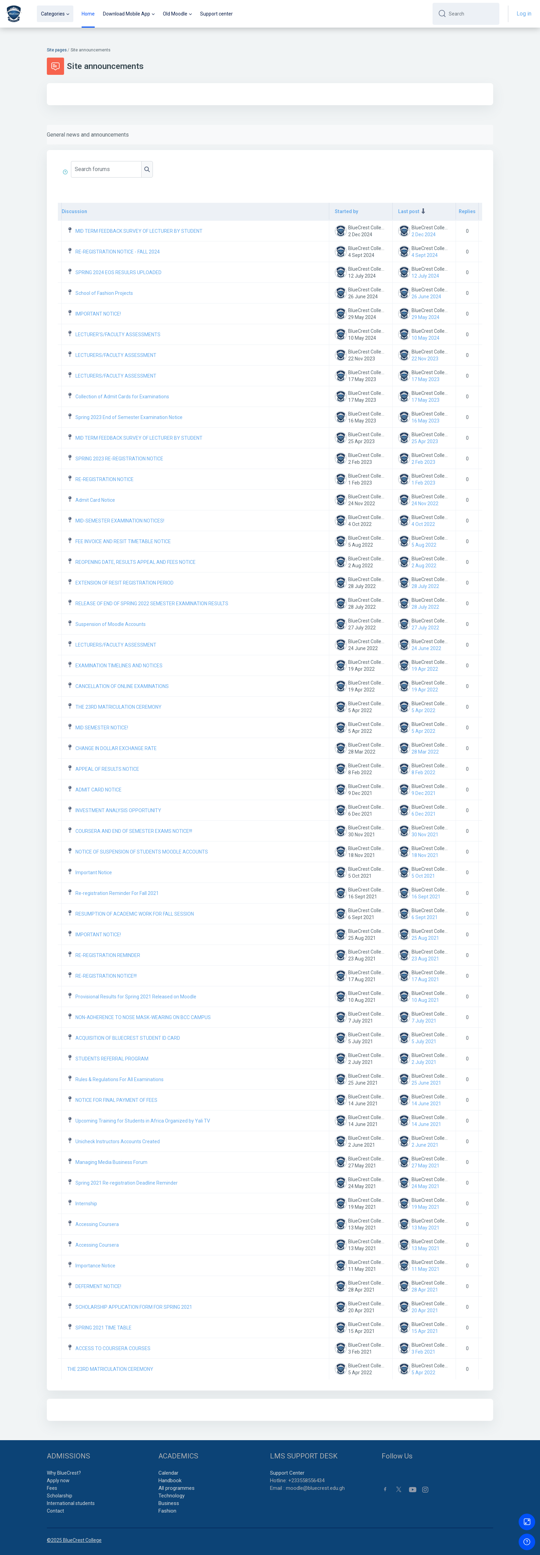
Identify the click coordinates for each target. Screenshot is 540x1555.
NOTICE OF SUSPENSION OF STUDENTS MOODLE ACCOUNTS (141, 852)
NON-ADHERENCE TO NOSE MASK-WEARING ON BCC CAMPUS (143, 1017)
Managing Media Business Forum (111, 1162)
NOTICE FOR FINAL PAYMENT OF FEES (116, 1100)
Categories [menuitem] (53, 14)
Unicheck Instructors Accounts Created (117, 1141)
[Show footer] (527, 1542)
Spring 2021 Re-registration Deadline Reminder (126, 1183)
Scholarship (59, 1495)
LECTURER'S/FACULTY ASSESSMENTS (117, 334)
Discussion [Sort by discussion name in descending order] (74, 211)
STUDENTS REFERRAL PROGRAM (111, 1058)
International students (71, 1503)
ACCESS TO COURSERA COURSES (112, 1348)
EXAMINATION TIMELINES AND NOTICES (119, 665)
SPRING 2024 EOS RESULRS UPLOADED (118, 272)
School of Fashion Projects (104, 293)
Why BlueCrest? (64, 1473)
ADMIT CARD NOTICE (98, 790)
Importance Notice (95, 1265)
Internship (86, 1203)
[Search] (471, 14)
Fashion (167, 1511)
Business (168, 1503)
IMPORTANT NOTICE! (98, 314)
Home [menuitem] (88, 14)
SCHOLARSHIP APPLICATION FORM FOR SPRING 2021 (133, 1307)
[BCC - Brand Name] (14, 14)
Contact (55, 1511)
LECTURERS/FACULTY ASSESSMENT (115, 355)
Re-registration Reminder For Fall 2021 (117, 893)
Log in (524, 13)
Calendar (168, 1473)
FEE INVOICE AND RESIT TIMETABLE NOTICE (123, 541)
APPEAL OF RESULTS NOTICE (107, 769)
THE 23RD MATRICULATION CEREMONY (118, 707)
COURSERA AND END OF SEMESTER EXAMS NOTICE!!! (133, 831)
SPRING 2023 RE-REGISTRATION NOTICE (119, 458)
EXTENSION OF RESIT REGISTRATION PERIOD (124, 583)
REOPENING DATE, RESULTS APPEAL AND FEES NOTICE (135, 562)
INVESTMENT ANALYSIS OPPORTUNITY (118, 810)
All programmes (176, 1488)
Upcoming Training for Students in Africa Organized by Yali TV (142, 1121)
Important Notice (93, 872)
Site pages (57, 50)
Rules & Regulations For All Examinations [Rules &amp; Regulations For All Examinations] (119, 1079)
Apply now (58, 1480)
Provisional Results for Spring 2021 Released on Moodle (135, 996)
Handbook (169, 1480)
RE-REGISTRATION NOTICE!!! (106, 976)
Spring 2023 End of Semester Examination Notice (129, 417)
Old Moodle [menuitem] (175, 14)
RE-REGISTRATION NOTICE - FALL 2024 (117, 252)
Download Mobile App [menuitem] (126, 14)
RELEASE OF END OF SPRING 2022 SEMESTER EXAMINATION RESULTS (151, 603)
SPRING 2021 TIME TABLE (103, 1327)
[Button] (527, 1522)
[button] (66, 172)
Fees (52, 1488)
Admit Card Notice (95, 500)
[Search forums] (106, 169)
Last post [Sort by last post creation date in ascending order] (408, 211)
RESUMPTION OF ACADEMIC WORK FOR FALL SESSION (134, 914)
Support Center (287, 1473)
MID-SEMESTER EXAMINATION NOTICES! (119, 521)
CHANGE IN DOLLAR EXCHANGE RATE (116, 748)
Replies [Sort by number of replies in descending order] (467, 211)
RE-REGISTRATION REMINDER (107, 955)
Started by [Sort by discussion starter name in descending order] (346, 211)
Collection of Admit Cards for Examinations (122, 396)
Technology (171, 1496)
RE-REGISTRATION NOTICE (104, 479)
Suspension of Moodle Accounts (110, 624)
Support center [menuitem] (216, 14)
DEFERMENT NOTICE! (98, 1286)
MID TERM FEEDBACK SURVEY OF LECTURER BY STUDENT (138, 231)
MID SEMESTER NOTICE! (101, 727)
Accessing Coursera (97, 1224)
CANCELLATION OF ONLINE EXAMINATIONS (122, 686)
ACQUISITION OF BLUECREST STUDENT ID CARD (127, 1038)
